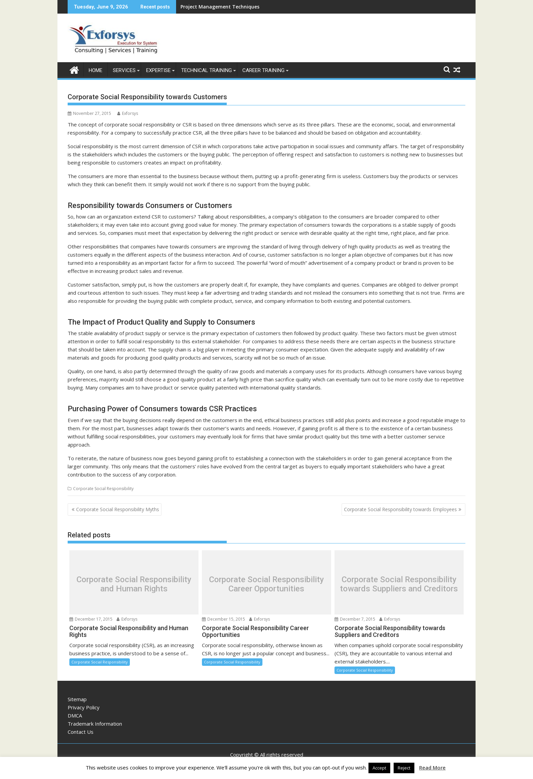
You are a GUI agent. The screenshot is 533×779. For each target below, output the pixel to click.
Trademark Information (95, 723)
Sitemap (77, 698)
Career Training (263, 70)
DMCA (75, 715)
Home (95, 70)
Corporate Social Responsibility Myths (117, 509)
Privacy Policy (84, 707)
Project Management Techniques (219, 6)
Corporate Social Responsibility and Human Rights (133, 584)
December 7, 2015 (354, 619)
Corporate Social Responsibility (103, 488)
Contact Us (80, 731)
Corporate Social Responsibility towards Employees (400, 509)
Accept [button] (379, 768)
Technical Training (206, 70)
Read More (432, 767)
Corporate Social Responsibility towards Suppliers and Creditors (399, 584)
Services (124, 70)
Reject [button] (404, 768)
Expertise (158, 70)
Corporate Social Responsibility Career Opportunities (266, 584)
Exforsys (127, 113)
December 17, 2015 (91, 619)
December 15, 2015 (223, 619)
